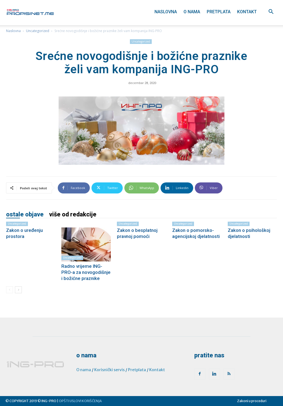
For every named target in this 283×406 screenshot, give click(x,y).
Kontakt (247, 11)
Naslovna (165, 11)
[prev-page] (9, 289)
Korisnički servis (109, 369)
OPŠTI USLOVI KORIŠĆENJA (80, 401)
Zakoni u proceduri (251, 401)
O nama (192, 11)
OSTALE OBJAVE (25, 214)
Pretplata (218, 11)
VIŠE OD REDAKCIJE (72, 214)
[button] (270, 12)
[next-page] (18, 289)
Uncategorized (37, 30)
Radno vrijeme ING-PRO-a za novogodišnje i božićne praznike (86, 272)
